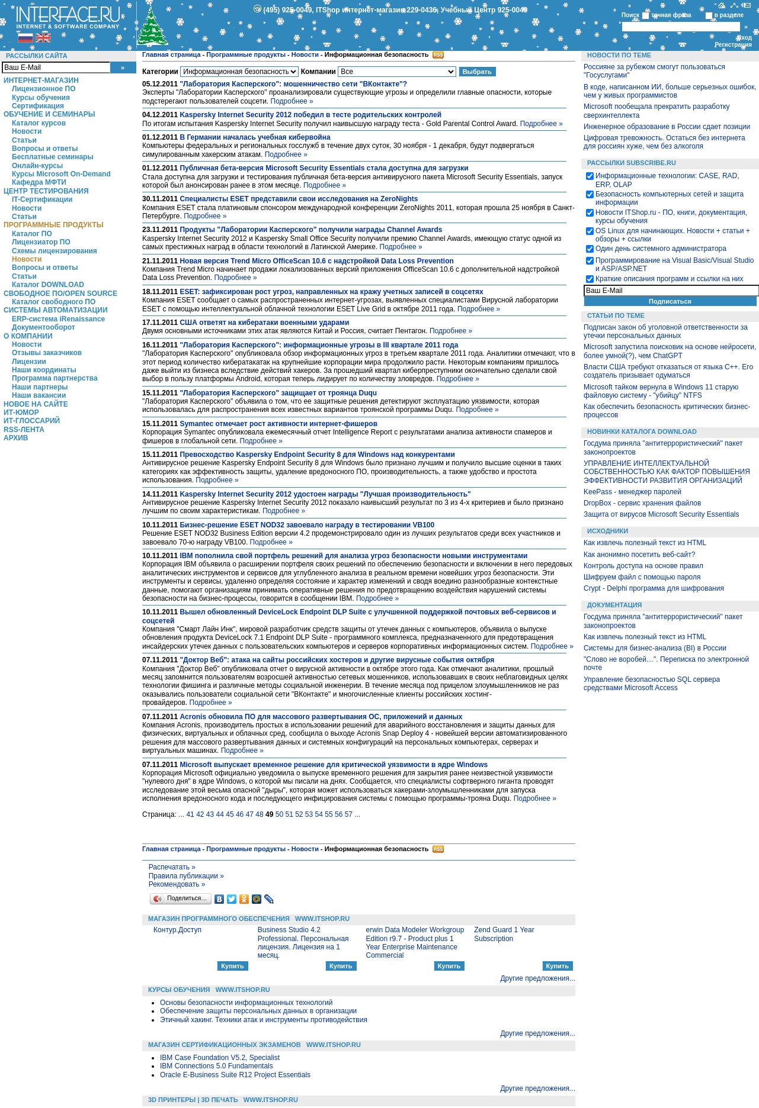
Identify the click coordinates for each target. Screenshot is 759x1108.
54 (319, 814)
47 (250, 814)
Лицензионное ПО (44, 89)
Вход (744, 37)
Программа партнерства (55, 378)
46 (240, 814)
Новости (26, 131)
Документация (614, 604)
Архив (16, 438)
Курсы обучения (41, 98)
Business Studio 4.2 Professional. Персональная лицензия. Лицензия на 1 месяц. (303, 942)
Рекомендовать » (177, 884)
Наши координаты (44, 370)
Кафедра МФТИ (39, 182)
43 (210, 814)
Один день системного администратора (660, 248)
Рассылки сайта (37, 55)
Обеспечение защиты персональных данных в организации (258, 1011)
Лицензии (29, 361)
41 (190, 814)
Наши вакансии (39, 395)
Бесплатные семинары (53, 157)
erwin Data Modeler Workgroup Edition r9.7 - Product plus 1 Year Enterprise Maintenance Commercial (415, 942)
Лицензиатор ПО (41, 242)
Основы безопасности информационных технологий (246, 1003)
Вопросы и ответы (45, 148)
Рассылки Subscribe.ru (631, 162)
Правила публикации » (186, 876)
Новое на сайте (36, 404)
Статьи (24, 140)
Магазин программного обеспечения (219, 918)
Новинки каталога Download (642, 431)
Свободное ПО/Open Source (60, 293)
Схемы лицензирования (54, 251)
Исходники (607, 530)
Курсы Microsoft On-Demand (61, 174)
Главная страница (171, 54)
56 (338, 814)
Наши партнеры (40, 387)
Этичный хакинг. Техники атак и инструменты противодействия (263, 1020)
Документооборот (43, 327)
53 (309, 814)
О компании (28, 336)
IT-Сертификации (42, 199)
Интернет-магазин (41, 80)
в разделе (729, 15)
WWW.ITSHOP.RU (322, 918)
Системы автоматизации (56, 310)
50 (279, 814)
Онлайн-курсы (37, 166)
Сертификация (38, 106)
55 (328, 814)
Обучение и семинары (49, 114)
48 (259, 814)
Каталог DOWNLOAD (48, 285)
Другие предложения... (537, 978)
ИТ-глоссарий (32, 421)
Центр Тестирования (46, 191)
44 (220, 814)
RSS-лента (24, 430)
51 (289, 814)
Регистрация (733, 44)
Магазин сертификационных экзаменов (224, 1044)
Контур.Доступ (177, 930)
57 (349, 814)
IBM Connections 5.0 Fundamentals (216, 1066)
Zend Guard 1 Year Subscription (504, 934)
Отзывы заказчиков (47, 353)
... (181, 814)
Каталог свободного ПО (53, 302)
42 (200, 814)
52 (299, 814)
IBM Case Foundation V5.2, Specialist (220, 1058)
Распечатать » (172, 867)
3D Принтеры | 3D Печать (193, 1099)
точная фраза (671, 15)
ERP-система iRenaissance (58, 319)
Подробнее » (292, 101)
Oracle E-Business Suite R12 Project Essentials (235, 1075)
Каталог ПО (32, 234)
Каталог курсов (39, 123)
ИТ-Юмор (21, 412)
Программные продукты (53, 225)
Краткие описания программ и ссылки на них (669, 279)
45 (229, 814)
